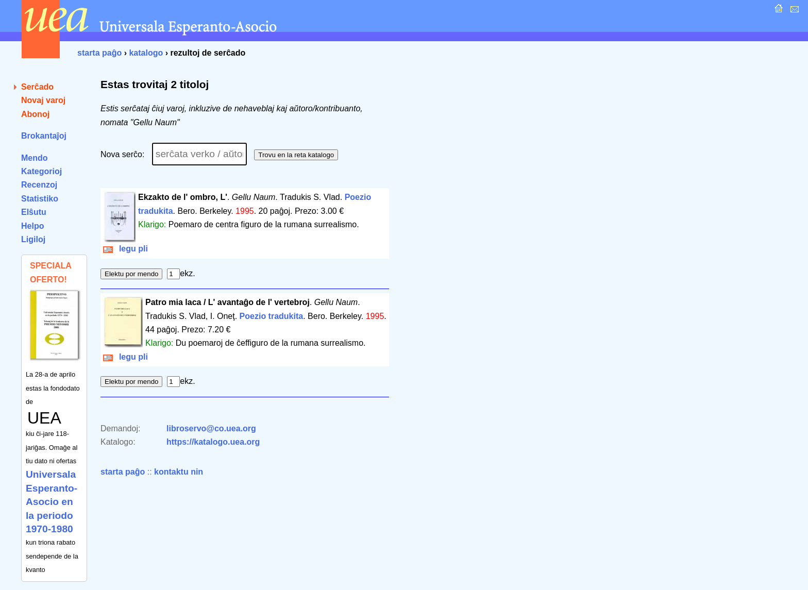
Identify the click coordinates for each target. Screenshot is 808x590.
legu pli (125, 248)
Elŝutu (33, 212)
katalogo (146, 52)
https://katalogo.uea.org (213, 441)
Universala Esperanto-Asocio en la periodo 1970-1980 (51, 501)
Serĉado (37, 86)
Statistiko (39, 198)
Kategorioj (41, 171)
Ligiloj (33, 239)
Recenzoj (39, 184)
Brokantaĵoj (43, 135)
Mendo (34, 158)
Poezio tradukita (272, 316)
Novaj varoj (43, 100)
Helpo (32, 226)
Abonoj (35, 114)
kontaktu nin (178, 471)
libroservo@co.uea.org (211, 428)
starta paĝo (99, 52)
